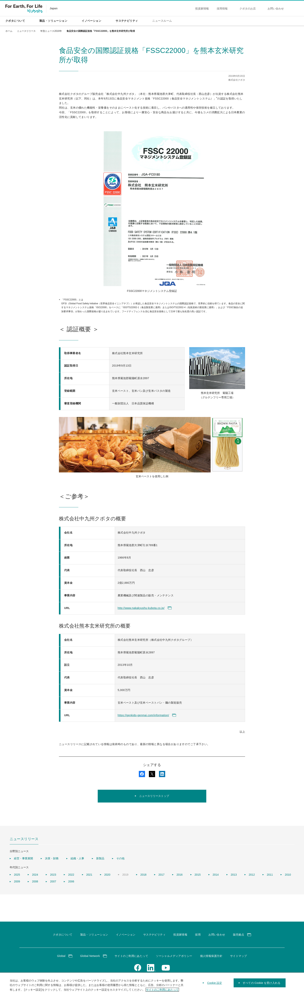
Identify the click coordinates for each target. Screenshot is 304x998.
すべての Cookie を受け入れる (261, 985)
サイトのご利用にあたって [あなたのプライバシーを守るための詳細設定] (162, 992)
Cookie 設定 (214, 985)
